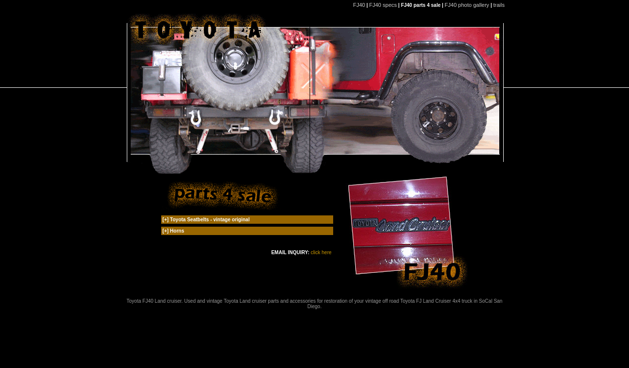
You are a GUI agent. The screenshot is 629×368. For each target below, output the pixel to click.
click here (321, 252)
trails (499, 5)
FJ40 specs (383, 5)
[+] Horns (173, 231)
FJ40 (359, 5)
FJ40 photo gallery (467, 5)
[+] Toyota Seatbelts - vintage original (206, 219)
